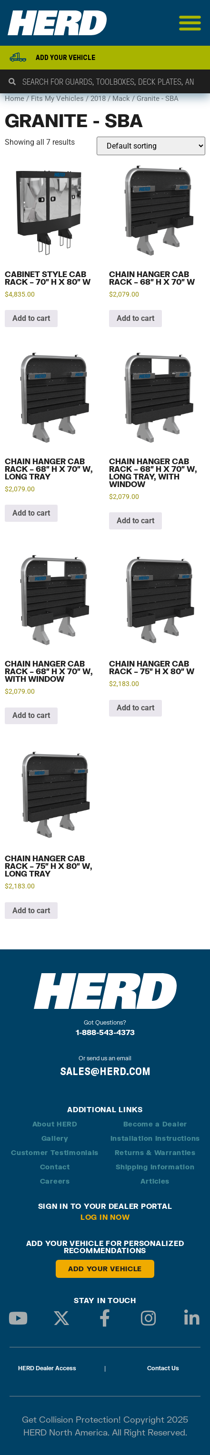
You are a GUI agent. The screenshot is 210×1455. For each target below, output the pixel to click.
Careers (55, 1181)
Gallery (55, 1138)
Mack (121, 98)
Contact (55, 1167)
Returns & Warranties (155, 1152)
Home (14, 98)
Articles (155, 1181)
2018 (98, 98)
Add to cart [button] (31, 318)
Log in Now (105, 1217)
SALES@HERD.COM (105, 1071)
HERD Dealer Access (47, 1368)
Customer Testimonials (55, 1152)
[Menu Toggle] (190, 23)
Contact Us (163, 1368)
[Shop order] (151, 146)
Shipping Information (155, 1167)
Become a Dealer (155, 1124)
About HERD (55, 1124)
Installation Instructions (155, 1138)
